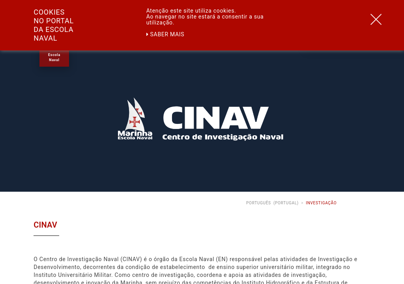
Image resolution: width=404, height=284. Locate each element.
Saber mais (165, 34)
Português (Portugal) (272, 203)
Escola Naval (54, 57)
